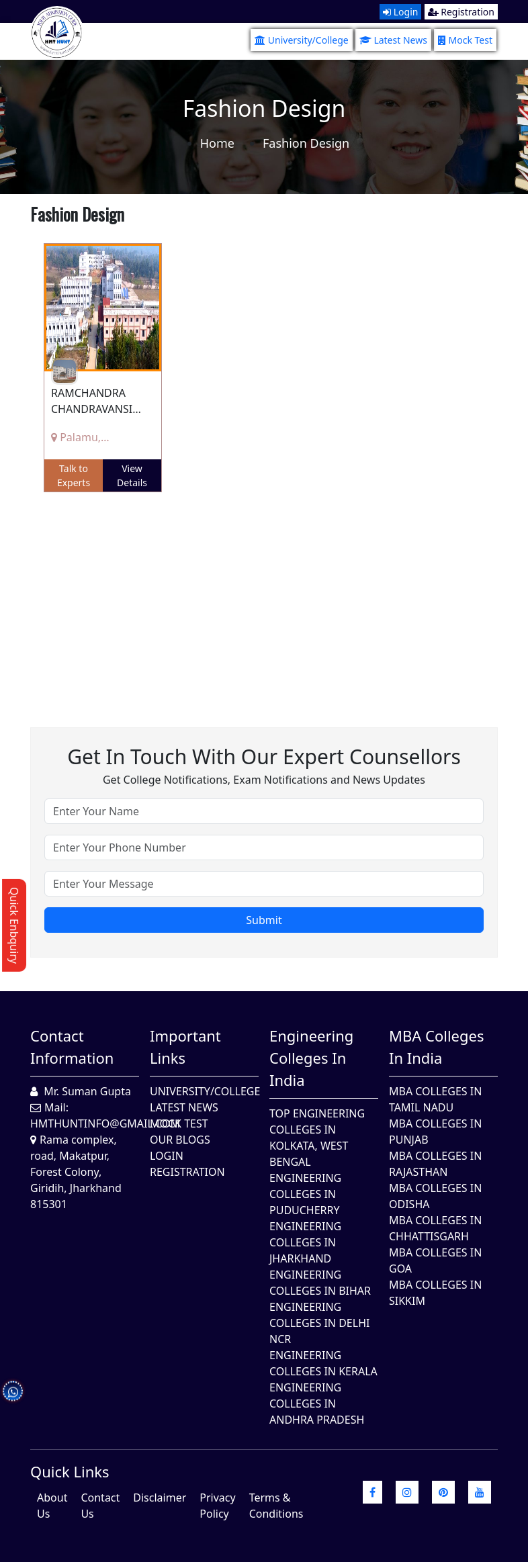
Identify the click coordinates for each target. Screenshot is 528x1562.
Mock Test (465, 40)
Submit (263, 920)
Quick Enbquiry (14, 925)
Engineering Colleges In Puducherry (305, 1194)
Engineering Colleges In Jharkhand (305, 1242)
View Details (132, 475)
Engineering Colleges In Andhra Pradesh (316, 1403)
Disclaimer (159, 1497)
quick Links (69, 1471)
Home (217, 143)
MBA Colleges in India (436, 1046)
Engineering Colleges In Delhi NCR (319, 1322)
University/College (302, 40)
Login (400, 11)
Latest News (393, 40)
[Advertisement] (264, 600)
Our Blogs (180, 1139)
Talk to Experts (73, 475)
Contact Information (72, 1046)
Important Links (185, 1046)
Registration (461, 11)
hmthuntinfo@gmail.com (105, 1123)
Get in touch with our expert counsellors (264, 756)
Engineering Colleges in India (311, 1057)
